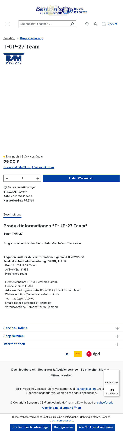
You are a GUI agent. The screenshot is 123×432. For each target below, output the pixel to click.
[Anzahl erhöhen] (37, 178)
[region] (61, 111)
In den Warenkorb (81, 178)
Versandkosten (86, 388)
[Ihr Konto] (95, 23)
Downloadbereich (23, 369)
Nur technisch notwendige (30, 427)
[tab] (12, 215)
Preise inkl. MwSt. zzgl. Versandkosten (28, 167)
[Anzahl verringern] (7, 178)
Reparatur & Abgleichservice (58, 369)
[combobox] (43, 23)
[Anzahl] (22, 178)
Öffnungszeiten (61, 375)
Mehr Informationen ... (61, 420)
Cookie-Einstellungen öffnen (61, 407)
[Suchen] (72, 23)
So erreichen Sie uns (95, 369)
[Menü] (7, 23)
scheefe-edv (105, 402)
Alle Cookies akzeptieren (96, 427)
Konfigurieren (63, 427)
